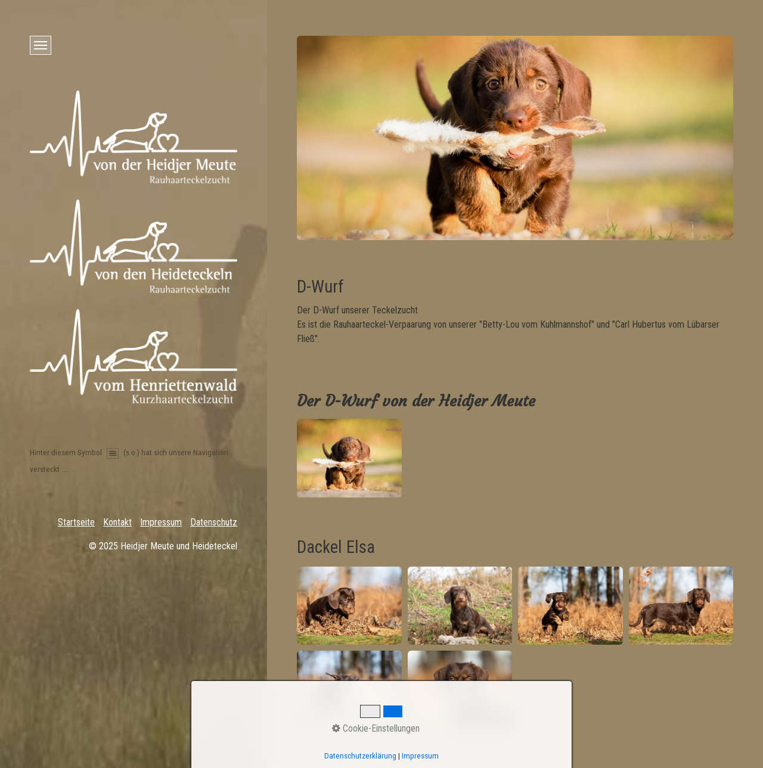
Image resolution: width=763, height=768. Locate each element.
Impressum (161, 522)
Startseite (76, 522)
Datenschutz (213, 522)
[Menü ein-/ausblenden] (40, 45)
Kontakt (117, 522)
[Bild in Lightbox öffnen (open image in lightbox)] (349, 458)
